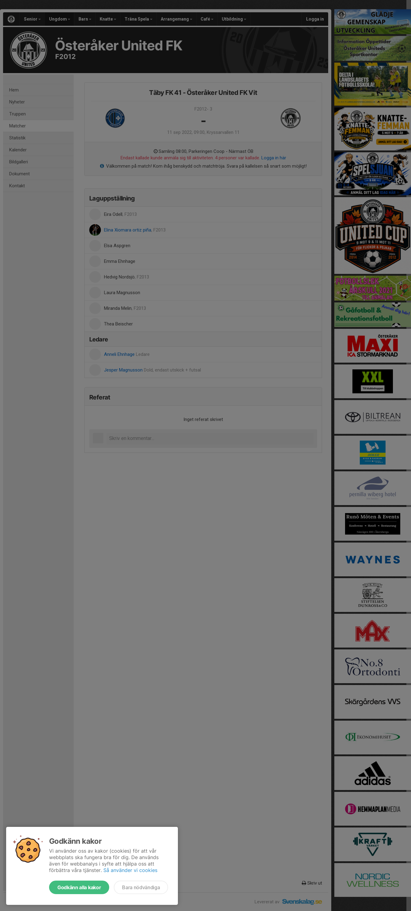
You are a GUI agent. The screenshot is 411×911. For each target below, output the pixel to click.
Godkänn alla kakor (79, 887)
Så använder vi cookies (130, 870)
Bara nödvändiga (141, 887)
